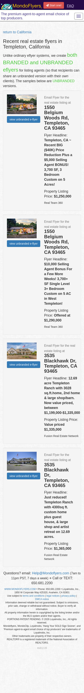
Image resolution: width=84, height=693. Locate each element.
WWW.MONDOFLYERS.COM (20, 589)
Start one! (54, 5)
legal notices (52, 595)
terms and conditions (34, 595)
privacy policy (68, 595)
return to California (17, 32)
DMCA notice (42, 599)
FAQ (70, 6)
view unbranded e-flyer (24, 119)
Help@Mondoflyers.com (50, 573)
